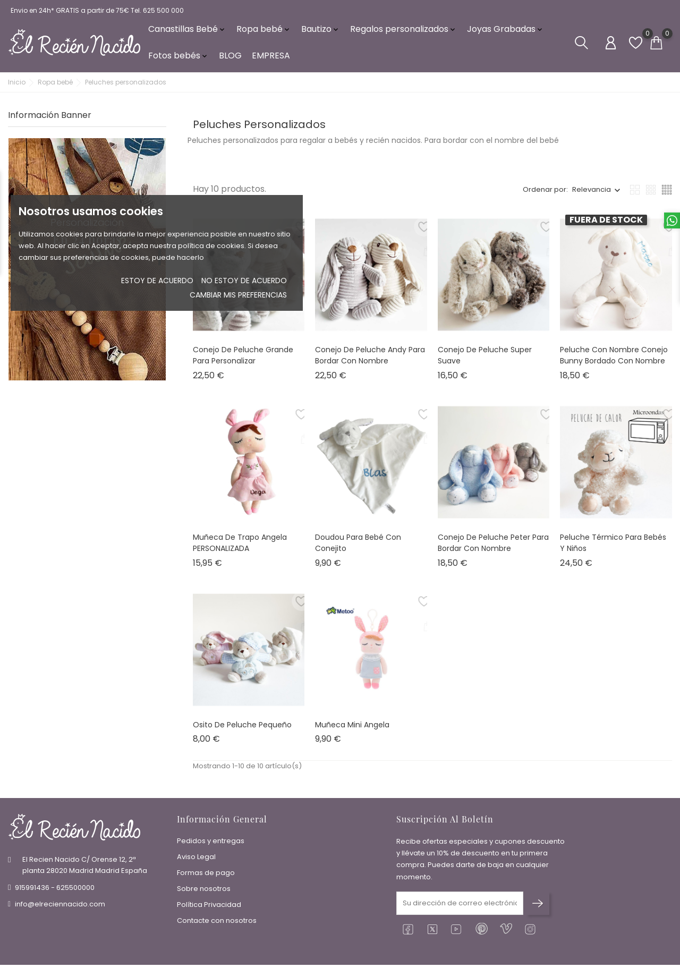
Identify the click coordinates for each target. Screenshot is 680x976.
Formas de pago (206, 875)
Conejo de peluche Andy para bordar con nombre (370, 360)
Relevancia (591, 194)
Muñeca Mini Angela (352, 729)
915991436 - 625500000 (55, 889)
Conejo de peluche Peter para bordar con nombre (493, 547)
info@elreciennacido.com (60, 906)
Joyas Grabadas (505, 32)
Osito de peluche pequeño (242, 729)
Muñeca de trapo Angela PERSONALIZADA (240, 547)
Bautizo (320, 32)
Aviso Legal (196, 859)
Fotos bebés (178, 58)
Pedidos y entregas (210, 843)
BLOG (230, 58)
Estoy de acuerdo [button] (157, 280)
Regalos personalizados (403, 32)
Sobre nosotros (204, 891)
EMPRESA (271, 58)
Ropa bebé (263, 32)
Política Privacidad (209, 907)
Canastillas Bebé (187, 32)
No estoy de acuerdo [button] (244, 280)
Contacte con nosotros (217, 923)
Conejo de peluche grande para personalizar (243, 360)
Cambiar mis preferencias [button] (238, 295)
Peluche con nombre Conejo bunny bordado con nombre (614, 360)
